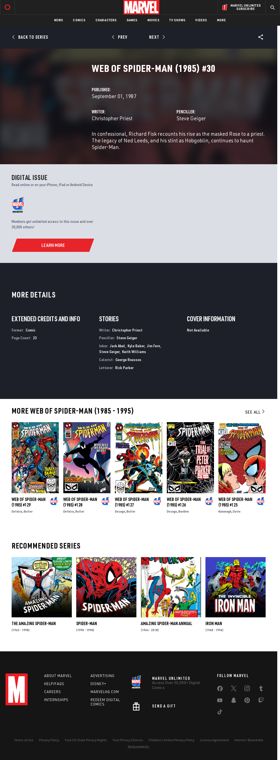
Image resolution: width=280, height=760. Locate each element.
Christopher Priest (112, 118)
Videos (201, 20)
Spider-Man (86, 623)
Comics (79, 20)
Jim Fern (153, 345)
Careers (52, 692)
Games (132, 20)
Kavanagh (224, 511)
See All (255, 412)
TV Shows (177, 20)
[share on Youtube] (220, 701)
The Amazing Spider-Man (34, 623)
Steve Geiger (191, 118)
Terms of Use (23, 740)
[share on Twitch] (261, 701)
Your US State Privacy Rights (86, 740)
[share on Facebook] (220, 690)
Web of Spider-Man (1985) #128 (80, 502)
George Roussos (128, 359)
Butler (28, 511)
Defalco (17, 511)
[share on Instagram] (247, 689)
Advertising (103, 675)
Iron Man (213, 623)
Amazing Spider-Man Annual (166, 623)
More (221, 20)
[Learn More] (53, 245)
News (58, 20)
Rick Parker (124, 367)
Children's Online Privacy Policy (171, 740)
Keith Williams (134, 351)
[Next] (156, 37)
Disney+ (98, 683)
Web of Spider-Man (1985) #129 (29, 502)
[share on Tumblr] (261, 689)
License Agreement (214, 740)
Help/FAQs (54, 683)
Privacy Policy (49, 740)
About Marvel (58, 675)
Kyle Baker (136, 345)
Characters (106, 20)
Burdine (183, 511)
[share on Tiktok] (220, 713)
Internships (56, 700)
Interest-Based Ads (248, 740)
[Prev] (120, 37)
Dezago (120, 511)
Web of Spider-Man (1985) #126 (184, 502)
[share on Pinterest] (247, 701)
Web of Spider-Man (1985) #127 (132, 502)
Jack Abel (117, 345)
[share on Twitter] (233, 689)
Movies (153, 20)
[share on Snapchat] (233, 701)
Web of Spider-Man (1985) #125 (235, 502)
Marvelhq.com (105, 692)
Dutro (237, 511)
